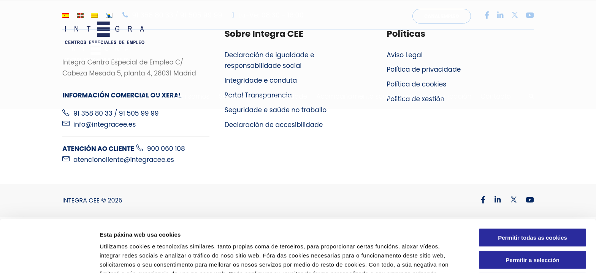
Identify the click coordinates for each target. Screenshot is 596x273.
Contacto (495, 96)
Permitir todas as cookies (532, 188)
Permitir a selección (533, 210)
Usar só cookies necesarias (532, 232)
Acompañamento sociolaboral (365, 96)
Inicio (151, 96)
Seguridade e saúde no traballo (276, 110)
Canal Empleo (441, 16)
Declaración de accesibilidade (274, 124)
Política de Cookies (305, 233)
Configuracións (406, 258)
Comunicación (448, 96)
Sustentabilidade (280, 96)
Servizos (231, 96)
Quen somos (189, 96)
